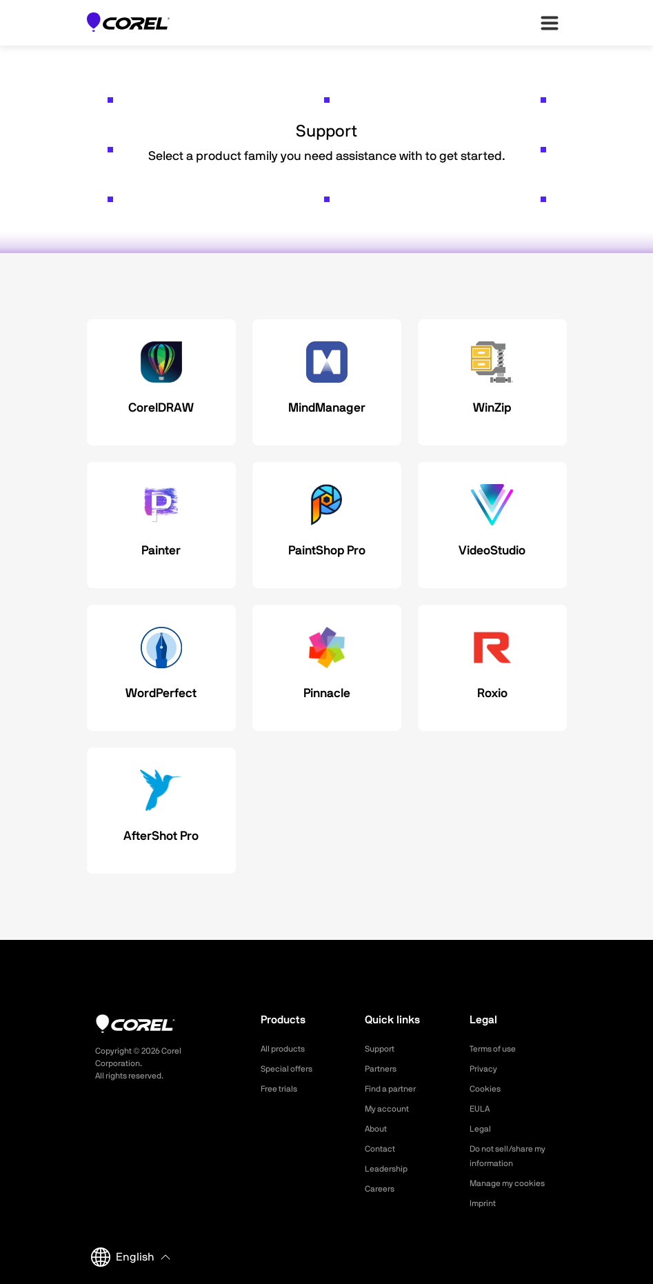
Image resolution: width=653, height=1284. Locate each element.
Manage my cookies (513, 1183)
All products (286, 1049)
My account (390, 1109)
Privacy (485, 1069)
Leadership (389, 1169)
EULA (481, 1109)
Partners (383, 1069)
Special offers (291, 1069)
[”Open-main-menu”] (549, 23)
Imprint (485, 1203)
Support (382, 1049)
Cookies (487, 1089)
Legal (482, 1129)
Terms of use (497, 1049)
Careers (382, 1189)
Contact (382, 1149)
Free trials (282, 1089)
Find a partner (395, 1089)
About (378, 1129)
